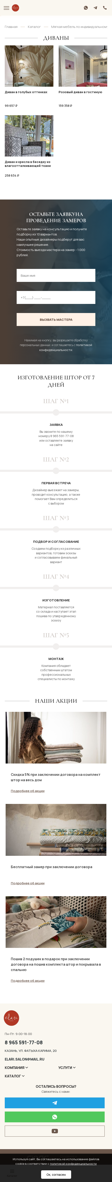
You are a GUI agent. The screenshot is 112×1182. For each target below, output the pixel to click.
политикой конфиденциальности (73, 1164)
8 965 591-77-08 (24, 1042)
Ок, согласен (56, 1174)
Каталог (34, 26)
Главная (11, 26)
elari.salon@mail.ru (24, 1059)
